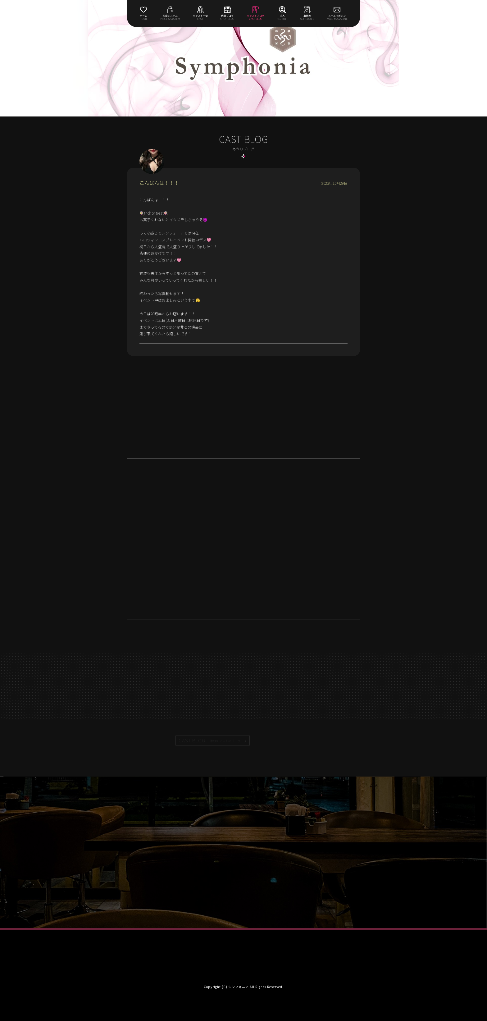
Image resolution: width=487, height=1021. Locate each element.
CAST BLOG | (210, 740)
